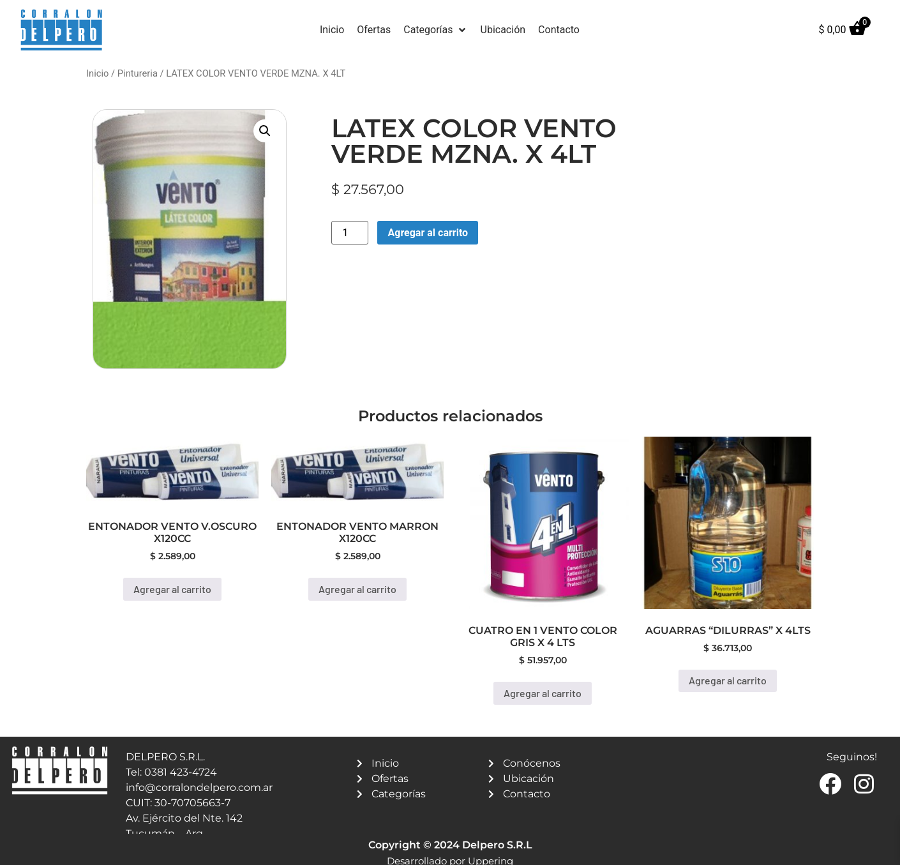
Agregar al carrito (427, 233)
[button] (435, 30)
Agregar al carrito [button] (172, 589)
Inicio (97, 73)
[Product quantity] (349, 232)
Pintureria (137, 73)
